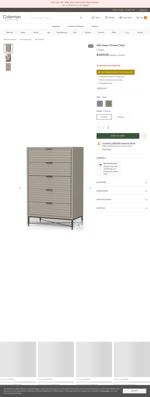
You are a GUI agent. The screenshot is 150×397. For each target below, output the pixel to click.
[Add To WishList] (144, 136)
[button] (96, 17)
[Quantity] (104, 128)
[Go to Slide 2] (8, 57)
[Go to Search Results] (81, 18)
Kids (74, 32)
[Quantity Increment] (108, 127)
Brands (140, 32)
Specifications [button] (104, 199)
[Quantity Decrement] (99, 127)
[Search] (56, 18)
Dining (35, 32)
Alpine (101, 50)
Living (23, 32)
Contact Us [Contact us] (143, 10)
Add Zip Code (102, 88)
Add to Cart (118, 136)
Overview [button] (101, 182)
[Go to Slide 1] (8, 48)
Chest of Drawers (26, 39)
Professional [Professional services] (56, 26)
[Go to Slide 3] (8, 67)
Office (114, 32)
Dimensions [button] (102, 191)
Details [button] (85, 5)
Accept (134, 391)
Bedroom (9, 32)
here (20, 393)
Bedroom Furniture (10, 39)
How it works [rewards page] (106, 149)
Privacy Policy (105, 391)
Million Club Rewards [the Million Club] (75, 26)
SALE (127, 33)
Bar (49, 32)
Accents (101, 32)
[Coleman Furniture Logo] (12, 20)
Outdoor (88, 32)
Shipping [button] (101, 208)
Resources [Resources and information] (94, 26)
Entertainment (62, 32)
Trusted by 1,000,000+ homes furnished (118, 143)
